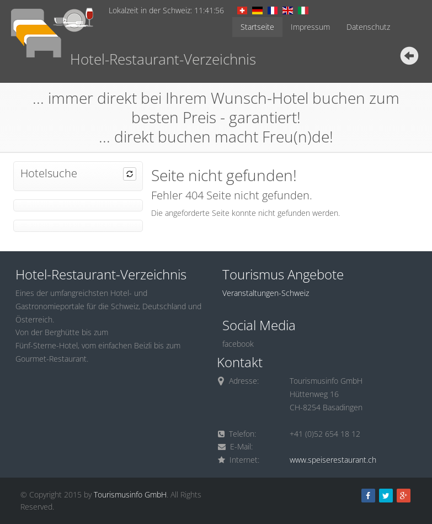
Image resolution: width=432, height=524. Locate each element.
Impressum (310, 27)
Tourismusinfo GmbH (130, 494)
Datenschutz (368, 27)
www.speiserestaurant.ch (333, 459)
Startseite (257, 27)
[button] (129, 174)
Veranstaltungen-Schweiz (265, 293)
